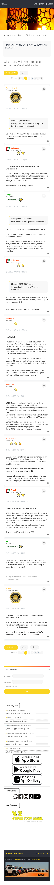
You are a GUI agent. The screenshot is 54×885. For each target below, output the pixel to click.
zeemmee (10, 384)
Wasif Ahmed (11, 438)
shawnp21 (10, 319)
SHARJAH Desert (27, 837)
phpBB (17, 860)
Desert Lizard (11, 88)
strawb (8, 588)
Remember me (11, 686)
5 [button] (35, 78)
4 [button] (32, 78)
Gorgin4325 (10, 195)
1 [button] (22, 78)
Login (6, 669)
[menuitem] (4, 3)
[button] (19, 78)
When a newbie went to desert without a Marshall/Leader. (23, 63)
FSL (7, 542)
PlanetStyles (35, 860)
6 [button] (38, 78)
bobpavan (15, 148)
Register (13, 669)
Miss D (13, 490)
